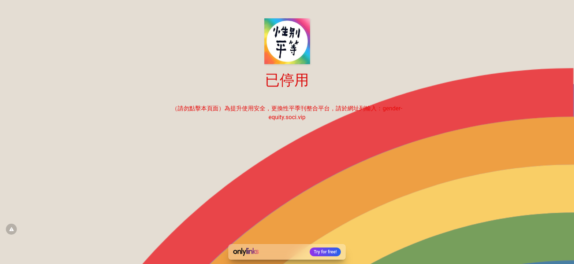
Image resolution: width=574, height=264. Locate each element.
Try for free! (325, 251)
